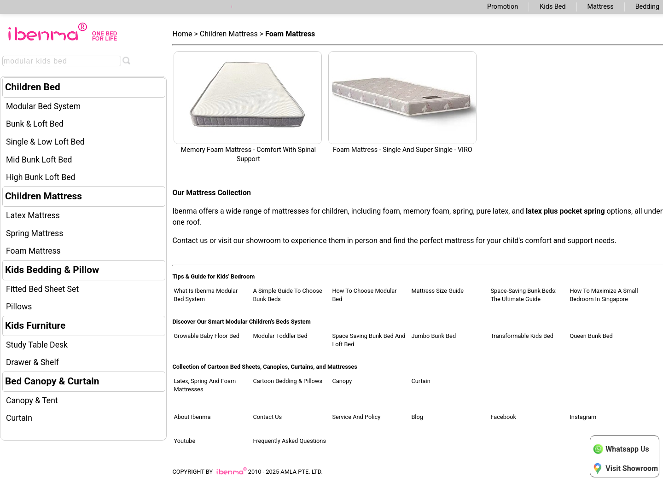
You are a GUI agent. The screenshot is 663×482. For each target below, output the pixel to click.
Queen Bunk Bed (591, 335)
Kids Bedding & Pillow (52, 269)
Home (182, 33)
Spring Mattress (34, 233)
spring (463, 211)
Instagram (583, 416)
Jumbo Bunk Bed (433, 335)
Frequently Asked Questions (289, 440)
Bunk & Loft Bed (35, 123)
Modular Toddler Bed (280, 335)
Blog (417, 416)
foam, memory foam (416, 211)
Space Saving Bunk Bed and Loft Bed (368, 340)
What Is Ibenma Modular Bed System (206, 294)
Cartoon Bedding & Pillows (287, 380)
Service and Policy (356, 416)
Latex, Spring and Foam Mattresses (205, 385)
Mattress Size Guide (437, 290)
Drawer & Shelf (32, 362)
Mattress (600, 7)
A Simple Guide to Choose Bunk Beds (287, 294)
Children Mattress (43, 196)
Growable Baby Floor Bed (206, 335)
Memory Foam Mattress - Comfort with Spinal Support (248, 107)
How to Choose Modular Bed (364, 294)
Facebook (503, 416)
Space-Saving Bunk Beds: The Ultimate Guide (523, 294)
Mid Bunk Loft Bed (39, 159)
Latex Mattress (33, 215)
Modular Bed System (43, 106)
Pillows (19, 306)
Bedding (647, 7)
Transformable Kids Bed (521, 335)
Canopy (342, 380)
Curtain (19, 418)
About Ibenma (192, 416)
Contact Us (267, 416)
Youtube (184, 440)
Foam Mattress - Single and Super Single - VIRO (402, 102)
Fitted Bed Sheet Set (42, 289)
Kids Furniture (35, 325)
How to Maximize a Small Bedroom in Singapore (604, 294)
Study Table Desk (37, 344)
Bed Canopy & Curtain (52, 381)
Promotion (502, 7)
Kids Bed (552, 7)
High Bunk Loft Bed (40, 177)
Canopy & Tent (32, 400)
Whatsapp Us (621, 448)
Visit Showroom (625, 468)
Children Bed (32, 87)
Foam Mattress (33, 251)
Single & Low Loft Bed (45, 141)
